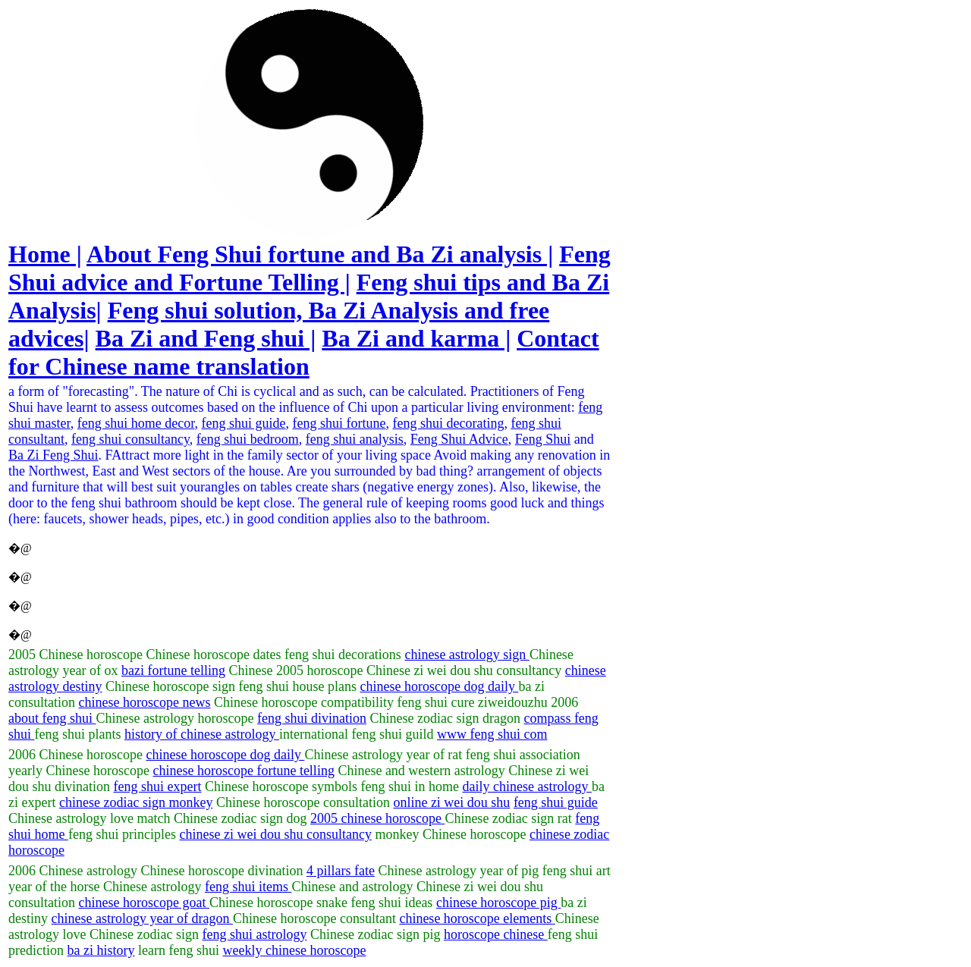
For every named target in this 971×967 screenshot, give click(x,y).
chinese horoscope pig (498, 902)
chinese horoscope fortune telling (243, 770)
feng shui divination (311, 718)
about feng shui (52, 718)
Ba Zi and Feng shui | (206, 338)
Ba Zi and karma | (416, 338)
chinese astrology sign (466, 654)
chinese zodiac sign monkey (135, 802)
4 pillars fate (340, 870)
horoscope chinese (496, 934)
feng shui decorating (448, 423)
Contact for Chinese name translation (303, 352)
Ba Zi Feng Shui (53, 455)
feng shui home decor (136, 423)
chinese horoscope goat (144, 902)
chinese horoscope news (145, 702)
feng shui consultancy (130, 439)
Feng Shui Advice (459, 439)
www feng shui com (492, 734)
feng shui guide (244, 423)
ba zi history (100, 950)
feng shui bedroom (247, 439)
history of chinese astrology (201, 734)
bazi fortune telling (173, 670)
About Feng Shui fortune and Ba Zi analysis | (319, 254)
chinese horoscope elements (477, 918)
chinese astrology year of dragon (142, 918)
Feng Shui (543, 439)
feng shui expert (158, 786)
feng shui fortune (338, 423)
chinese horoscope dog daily (439, 686)
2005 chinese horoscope (377, 818)
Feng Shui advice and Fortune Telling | (309, 268)
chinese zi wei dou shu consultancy (275, 834)
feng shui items (248, 886)
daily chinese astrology (526, 786)
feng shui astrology (254, 934)
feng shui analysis (355, 439)
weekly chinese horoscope (294, 950)
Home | (45, 254)
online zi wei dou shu (451, 802)
